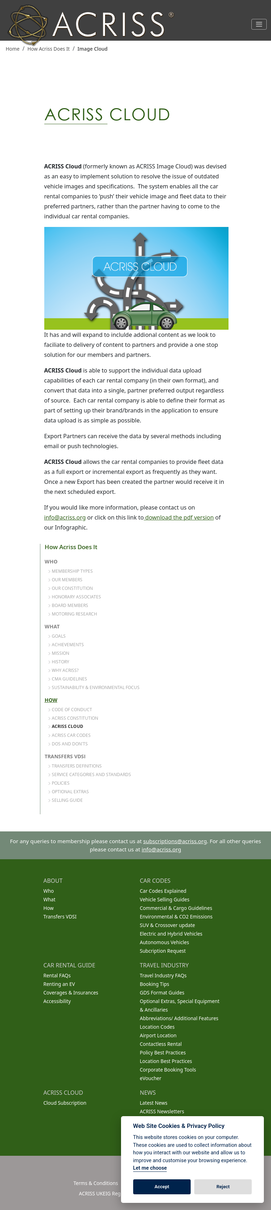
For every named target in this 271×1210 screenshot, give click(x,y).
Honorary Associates (74, 596)
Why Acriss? (63, 670)
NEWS (148, 1093)
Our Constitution (70, 588)
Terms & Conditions (96, 1183)
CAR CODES (155, 881)
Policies (59, 783)
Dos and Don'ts (68, 743)
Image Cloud (92, 48)
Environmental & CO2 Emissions (176, 916)
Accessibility (57, 1001)
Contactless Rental (161, 1044)
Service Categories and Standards (89, 774)
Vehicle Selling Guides (165, 899)
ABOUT (53, 881)
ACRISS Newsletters (162, 1111)
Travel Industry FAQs (163, 975)
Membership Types (70, 571)
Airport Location (158, 1035)
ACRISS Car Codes (69, 735)
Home (13, 48)
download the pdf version (179, 517)
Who (51, 562)
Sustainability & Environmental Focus (94, 687)
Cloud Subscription (65, 1102)
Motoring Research (72, 614)
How (51, 700)
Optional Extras (68, 791)
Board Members (68, 605)
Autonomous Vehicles (164, 942)
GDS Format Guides (162, 992)
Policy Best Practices (163, 1052)
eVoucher (150, 1078)
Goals (57, 636)
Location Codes (157, 1026)
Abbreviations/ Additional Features (179, 1018)
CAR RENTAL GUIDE (69, 965)
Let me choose (150, 1168)
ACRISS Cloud (65, 726)
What (52, 626)
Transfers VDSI (65, 756)
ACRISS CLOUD (63, 1093)
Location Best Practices (166, 1061)
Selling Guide (65, 800)
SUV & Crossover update (167, 925)
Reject (223, 1186)
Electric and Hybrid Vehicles (171, 933)
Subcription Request (163, 950)
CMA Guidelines (67, 679)
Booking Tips (154, 984)
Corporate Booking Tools (168, 1069)
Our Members (65, 579)
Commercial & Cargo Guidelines (176, 908)
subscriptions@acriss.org (175, 841)
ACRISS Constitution (73, 718)
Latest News (153, 1102)
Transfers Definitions (75, 766)
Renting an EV (59, 984)
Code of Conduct (70, 709)
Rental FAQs (57, 975)
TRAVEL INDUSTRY (164, 965)
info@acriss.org (65, 517)
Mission (58, 653)
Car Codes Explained (163, 890)
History (58, 661)
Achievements (66, 644)
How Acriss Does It (48, 48)
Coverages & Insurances (71, 992)
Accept (162, 1186)
